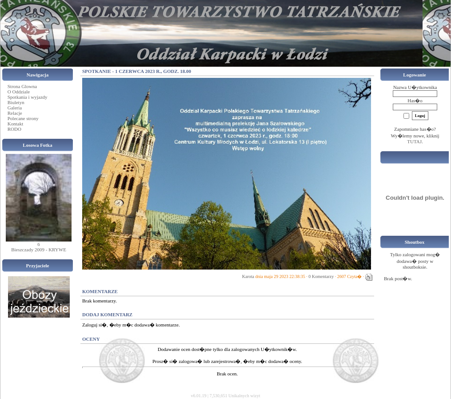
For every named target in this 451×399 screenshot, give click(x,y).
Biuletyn (16, 102)
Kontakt (15, 123)
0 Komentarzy (321, 276)
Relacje (15, 113)
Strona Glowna (22, 86)
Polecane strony (23, 118)
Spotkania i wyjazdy (28, 97)
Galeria (15, 107)
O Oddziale (19, 91)
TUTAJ (414, 141)
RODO (14, 129)
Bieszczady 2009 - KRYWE (38, 249)
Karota (248, 276)
